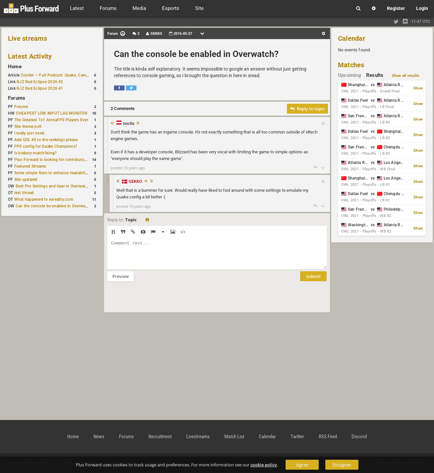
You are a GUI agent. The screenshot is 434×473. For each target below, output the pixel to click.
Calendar (351, 38)
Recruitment (160, 437)
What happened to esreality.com (43, 199)
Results (375, 75)
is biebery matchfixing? (35, 153)
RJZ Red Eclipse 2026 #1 (40, 88)
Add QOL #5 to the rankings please (46, 139)
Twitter (297, 437)
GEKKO (135, 181)
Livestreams (198, 437)
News (98, 437)
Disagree (342, 465)
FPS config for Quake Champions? (45, 146)
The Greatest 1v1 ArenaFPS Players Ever (51, 120)
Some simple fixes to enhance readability (51, 173)
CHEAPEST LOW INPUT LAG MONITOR (51, 113)
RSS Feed (328, 437)
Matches (351, 65)
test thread (24, 192)
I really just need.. (30, 133)
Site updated (25, 179)
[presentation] (157, 301)
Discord (359, 437)
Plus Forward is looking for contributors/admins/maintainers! (70, 159)
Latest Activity (30, 56)
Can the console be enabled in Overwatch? (54, 206)
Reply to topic (307, 109)
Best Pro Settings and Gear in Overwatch (53, 186)
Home (15, 67)
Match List (234, 437)
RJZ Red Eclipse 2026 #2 (40, 81)
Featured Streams (30, 166)
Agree (302, 465)
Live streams (27, 38)
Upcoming (349, 75)
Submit (313, 281)
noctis (129, 123)
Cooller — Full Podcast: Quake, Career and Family (66, 75)
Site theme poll (28, 126)
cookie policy (263, 465)
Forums (16, 98)
